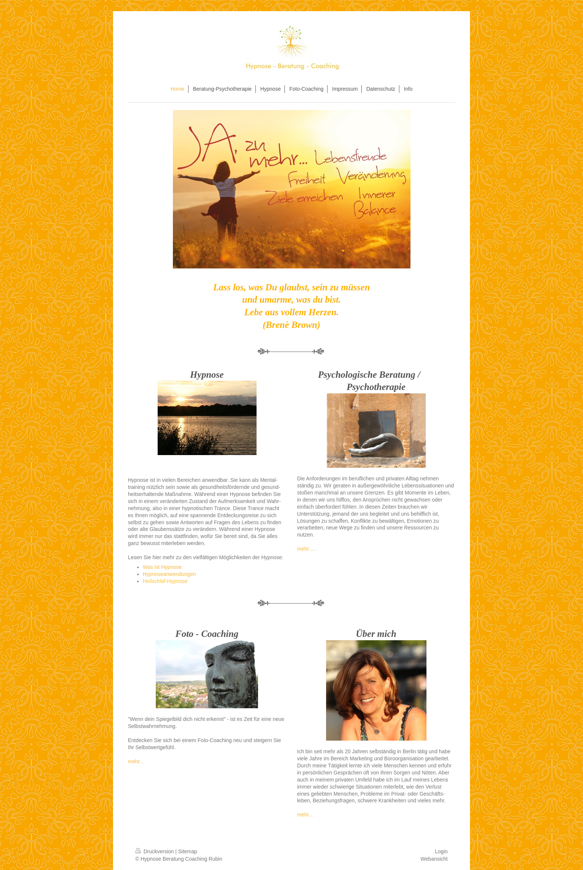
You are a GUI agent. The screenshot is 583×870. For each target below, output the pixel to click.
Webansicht (434, 859)
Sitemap (187, 851)
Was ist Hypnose (162, 567)
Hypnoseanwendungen (169, 574)
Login (441, 851)
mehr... (136, 761)
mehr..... (306, 549)
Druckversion (155, 851)
